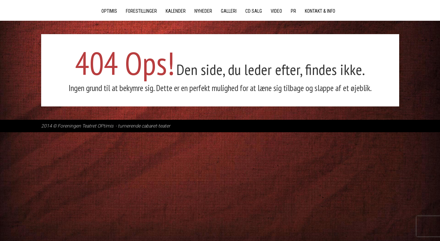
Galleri (229, 11)
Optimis (109, 11)
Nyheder (203, 11)
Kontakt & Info (320, 11)
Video (276, 11)
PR (293, 11)
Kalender (176, 11)
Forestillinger (141, 11)
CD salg (253, 11)
